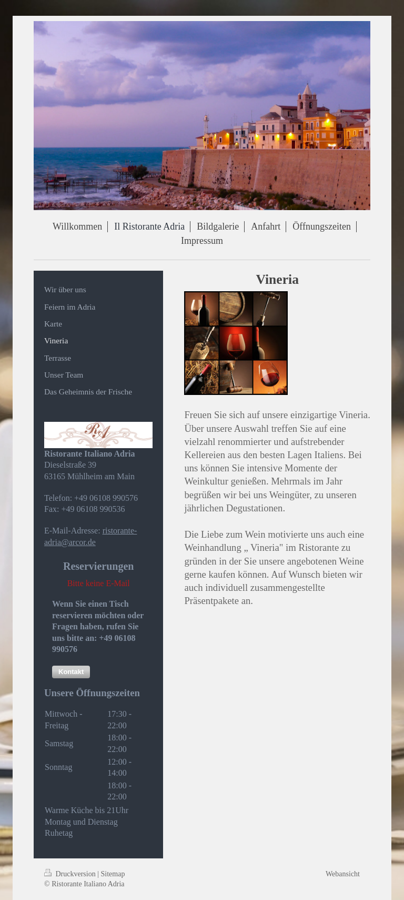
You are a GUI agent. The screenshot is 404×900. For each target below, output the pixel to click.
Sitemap (113, 874)
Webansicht (343, 874)
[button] (71, 672)
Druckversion (70, 874)
